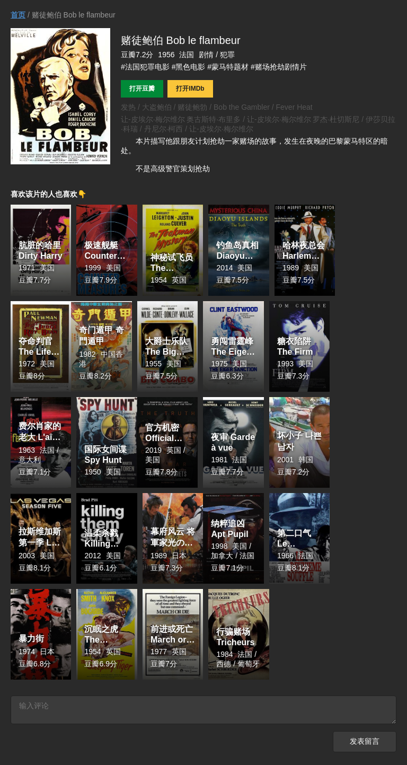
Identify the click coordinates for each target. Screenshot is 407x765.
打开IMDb (190, 88)
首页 (18, 15)
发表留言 (364, 744)
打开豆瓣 (142, 88)
